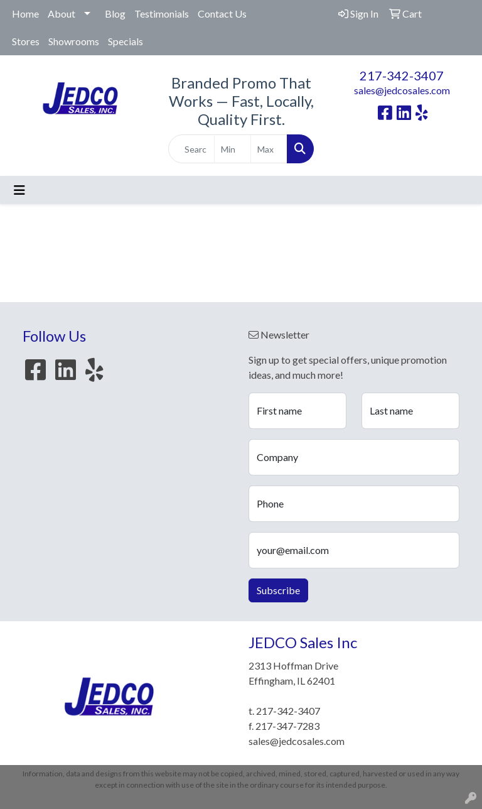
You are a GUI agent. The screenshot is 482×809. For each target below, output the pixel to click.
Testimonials (161, 13)
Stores (26, 41)
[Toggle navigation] (19, 190)
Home (25, 13)
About (61, 13)
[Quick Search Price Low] (232, 148)
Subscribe (278, 590)
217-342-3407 (402, 75)
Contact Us (222, 13)
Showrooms (73, 41)
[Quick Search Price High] (268, 148)
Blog (115, 13)
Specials (125, 41)
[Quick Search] (191, 148)
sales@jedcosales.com (402, 90)
